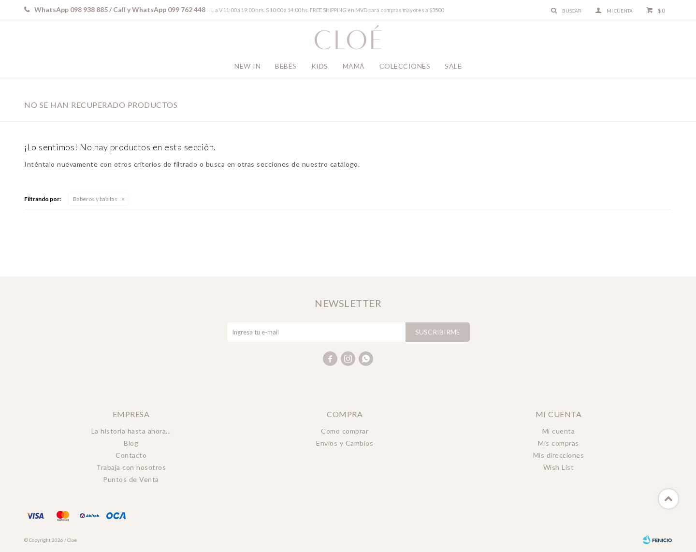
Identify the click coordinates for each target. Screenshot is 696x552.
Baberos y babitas (95, 199)
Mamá (354, 66)
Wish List (558, 467)
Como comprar (344, 431)
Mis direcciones (558, 455)
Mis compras (558, 443)
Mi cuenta (558, 431)
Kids (319, 66)
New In (247, 66)
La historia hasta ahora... (131, 431)
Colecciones (405, 66)
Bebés (286, 66)
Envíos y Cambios (344, 443)
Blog (131, 443)
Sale (453, 66)
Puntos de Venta (131, 479)
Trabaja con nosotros (131, 467)
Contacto (131, 455)
